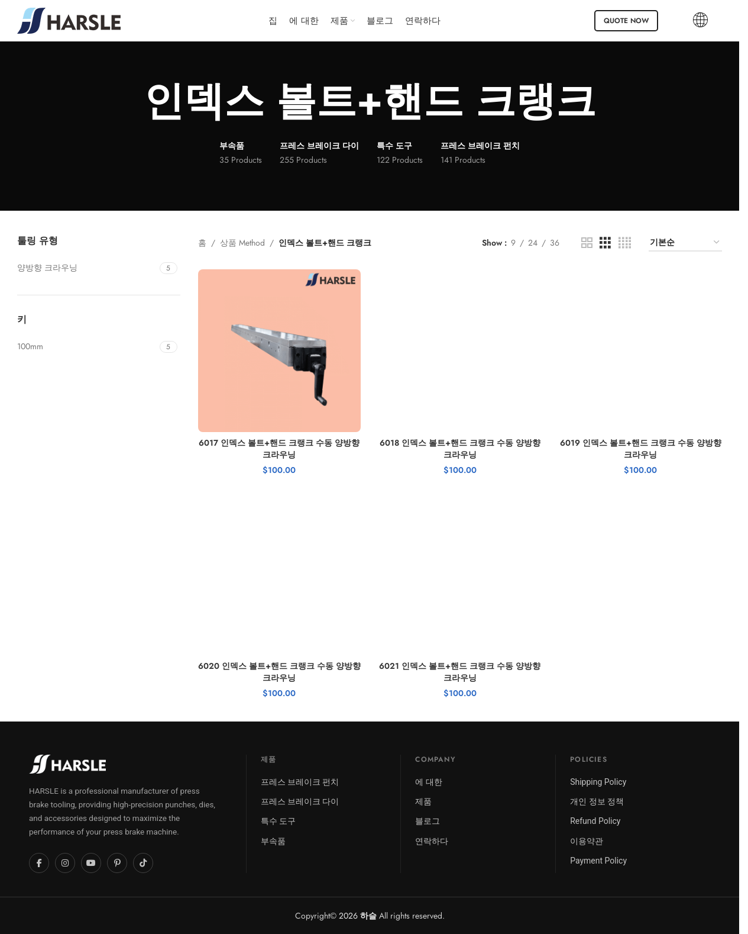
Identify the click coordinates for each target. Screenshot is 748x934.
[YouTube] (91, 863)
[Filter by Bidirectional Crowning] (87, 268)
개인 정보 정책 (597, 801)
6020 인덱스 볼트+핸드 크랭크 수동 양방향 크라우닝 (279, 672)
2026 (357, 916)
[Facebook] (39, 863)
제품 (423, 801)
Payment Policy (598, 860)
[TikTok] (143, 863)
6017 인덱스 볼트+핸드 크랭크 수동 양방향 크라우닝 (279, 448)
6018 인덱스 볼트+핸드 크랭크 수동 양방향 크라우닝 (460, 448)
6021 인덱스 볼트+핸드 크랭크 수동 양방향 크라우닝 (459, 672)
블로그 (427, 821)
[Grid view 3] (605, 243)
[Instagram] (65, 863)
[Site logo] (69, 19)
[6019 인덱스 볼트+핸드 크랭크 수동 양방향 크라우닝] (641, 351)
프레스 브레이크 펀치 (300, 782)
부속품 (273, 841)
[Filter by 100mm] (87, 347)
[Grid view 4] (625, 243)
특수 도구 (278, 821)
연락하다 (431, 841)
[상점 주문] (685, 243)
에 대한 (428, 782)
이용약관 (586, 841)
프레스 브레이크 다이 (300, 801)
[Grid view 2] (586, 243)
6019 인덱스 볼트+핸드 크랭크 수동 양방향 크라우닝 (640, 448)
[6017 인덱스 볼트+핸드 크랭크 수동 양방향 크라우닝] (279, 351)
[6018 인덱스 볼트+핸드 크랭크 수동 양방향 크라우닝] (460, 351)
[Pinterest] (117, 863)
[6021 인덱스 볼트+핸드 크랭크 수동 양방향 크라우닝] (460, 574)
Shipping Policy (598, 782)
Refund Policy (595, 821)
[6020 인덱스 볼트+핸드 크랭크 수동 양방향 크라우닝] (279, 574)
